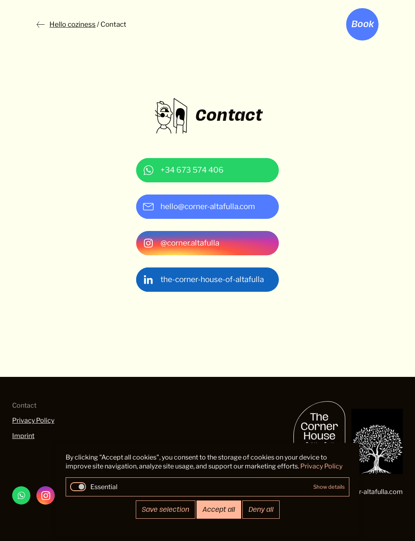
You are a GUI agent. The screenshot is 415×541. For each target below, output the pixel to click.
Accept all (219, 510)
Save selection (165, 510)
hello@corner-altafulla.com (207, 206)
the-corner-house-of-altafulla (212, 279)
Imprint (23, 436)
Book (362, 24)
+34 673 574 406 (192, 170)
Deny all (261, 510)
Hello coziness (72, 24)
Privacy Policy (33, 420)
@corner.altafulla (189, 243)
